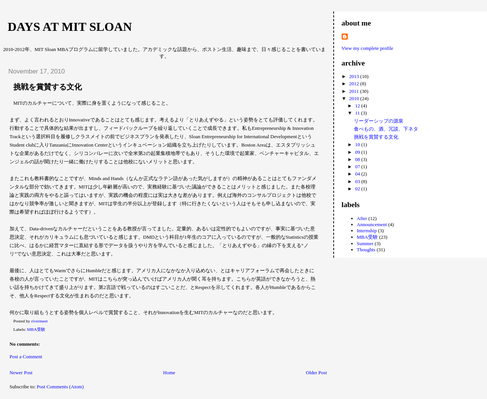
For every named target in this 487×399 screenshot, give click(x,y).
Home (169, 372)
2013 (354, 76)
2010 (354, 98)
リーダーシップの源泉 (378, 121)
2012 (354, 83)
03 (358, 181)
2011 (354, 91)
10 (358, 144)
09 (358, 152)
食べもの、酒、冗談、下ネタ (386, 129)
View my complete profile (367, 48)
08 (358, 159)
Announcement (372, 224)
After (362, 218)
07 (358, 166)
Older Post (316, 372)
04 (358, 174)
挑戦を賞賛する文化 (376, 137)
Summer (365, 243)
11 (358, 113)
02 (358, 189)
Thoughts (366, 249)
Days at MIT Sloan (70, 27)
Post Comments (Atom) (60, 386)
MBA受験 (36, 329)
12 (358, 106)
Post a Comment (26, 356)
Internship (367, 230)
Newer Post (21, 372)
